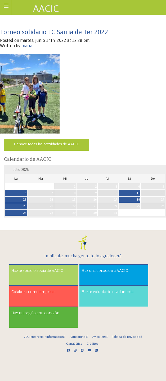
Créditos (92, 343)
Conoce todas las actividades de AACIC (46, 144)
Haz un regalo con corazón (35, 313)
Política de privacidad (127, 337)
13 (24, 199)
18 (138, 199)
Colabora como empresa (33, 292)
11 (138, 193)
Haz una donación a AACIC (105, 270)
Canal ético (74, 343)
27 (24, 213)
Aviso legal (99, 337)
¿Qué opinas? (78, 337)
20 (24, 206)
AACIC (46, 8)
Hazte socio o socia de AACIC (37, 270)
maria (26, 45)
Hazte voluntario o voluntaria (107, 292)
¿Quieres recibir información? (44, 337)
